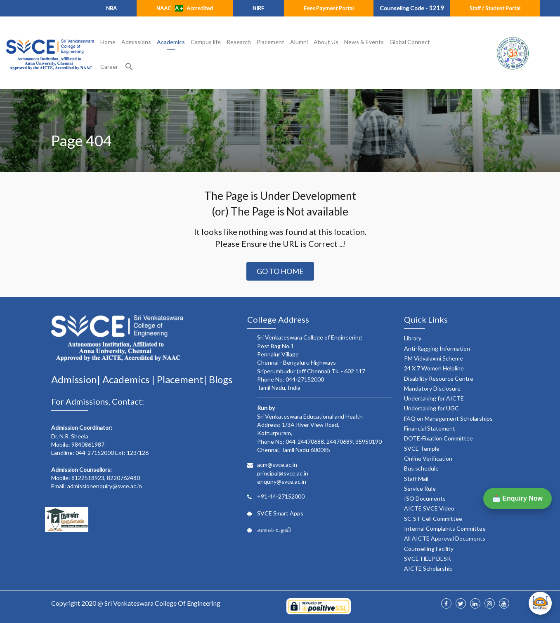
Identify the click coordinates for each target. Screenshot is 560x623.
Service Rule (420, 488)
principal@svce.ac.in (282, 473)
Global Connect (410, 41)
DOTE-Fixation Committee (438, 438)
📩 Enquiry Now (517, 498)
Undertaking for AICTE (434, 398)
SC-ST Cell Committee (433, 518)
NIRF (258, 8)
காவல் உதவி (274, 529)
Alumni (299, 41)
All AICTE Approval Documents (444, 538)
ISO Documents (425, 498)
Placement (270, 41)
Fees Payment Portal (329, 8)
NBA (111, 8)
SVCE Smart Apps (280, 513)
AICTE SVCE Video (429, 508)
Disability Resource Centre (438, 378)
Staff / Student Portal (495, 8)
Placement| (183, 379)
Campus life (206, 41)
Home (108, 41)
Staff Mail (416, 478)
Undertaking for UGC (431, 408)
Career (109, 66)
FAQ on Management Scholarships (448, 418)
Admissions (136, 41)
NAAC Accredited (184, 8)
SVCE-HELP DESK (427, 558)
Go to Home (280, 271)
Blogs (220, 379)
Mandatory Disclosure (432, 388)
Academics (171, 41)
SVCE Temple (421, 448)
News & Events (364, 41)
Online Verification (428, 458)
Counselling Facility (429, 548)
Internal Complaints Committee (445, 528)
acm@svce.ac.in (277, 464)
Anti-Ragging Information (437, 348)
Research (239, 41)
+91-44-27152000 (281, 496)
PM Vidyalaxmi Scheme (433, 358)
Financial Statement (429, 428)
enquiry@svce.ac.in (281, 481)
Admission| (76, 379)
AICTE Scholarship (428, 568)
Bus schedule (421, 468)
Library (412, 338)
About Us (326, 41)
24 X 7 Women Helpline (434, 368)
